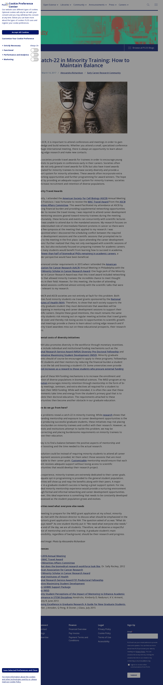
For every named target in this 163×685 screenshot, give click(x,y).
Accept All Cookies (20, 32)
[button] (11, 45)
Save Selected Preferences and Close (20, 670)
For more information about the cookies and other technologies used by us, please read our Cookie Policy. (19, 679)
